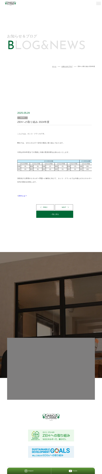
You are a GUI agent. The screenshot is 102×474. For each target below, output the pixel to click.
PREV (45, 207)
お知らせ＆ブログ (67, 66)
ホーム (54, 66)
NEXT (64, 207)
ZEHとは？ (22, 196)
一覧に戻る (55, 214)
